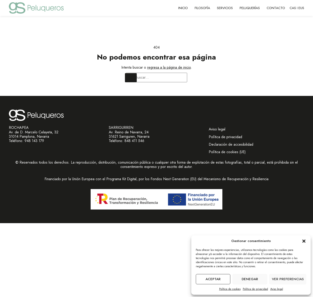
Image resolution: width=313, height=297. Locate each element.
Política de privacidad (255, 289)
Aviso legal (276, 289)
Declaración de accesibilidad (231, 144)
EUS (301, 7)
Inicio (183, 7)
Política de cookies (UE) (227, 152)
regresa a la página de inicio (169, 67)
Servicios (225, 7)
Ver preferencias (288, 279)
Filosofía (202, 7)
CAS (293, 7)
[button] (304, 241)
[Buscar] (131, 77)
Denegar (250, 279)
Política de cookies (230, 289)
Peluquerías (250, 7)
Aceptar (213, 279)
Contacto (276, 7)
